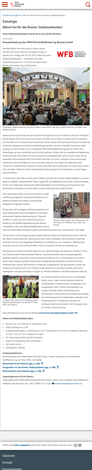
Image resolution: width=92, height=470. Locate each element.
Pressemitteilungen (11, 15)
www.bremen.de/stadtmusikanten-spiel (56, 313)
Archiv (25, 15)
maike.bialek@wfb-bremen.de (66, 383)
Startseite (8, 455)
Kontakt (7, 462)
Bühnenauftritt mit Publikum (21, 363)
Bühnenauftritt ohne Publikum (22, 371)
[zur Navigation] (5, 4)
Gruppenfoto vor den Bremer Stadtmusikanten (29, 367)
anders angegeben (22, 445)
